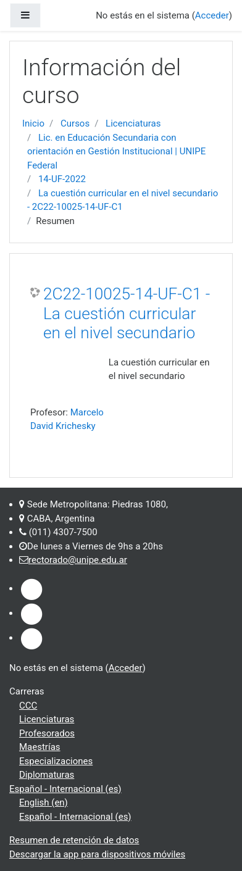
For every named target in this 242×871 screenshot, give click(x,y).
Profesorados (47, 733)
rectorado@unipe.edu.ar (77, 559)
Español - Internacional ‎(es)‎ (65, 788)
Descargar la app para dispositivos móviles (97, 854)
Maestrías (39, 746)
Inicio (33, 123)
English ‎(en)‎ (43, 802)
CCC (28, 705)
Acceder (126, 667)
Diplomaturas (46, 774)
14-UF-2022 (62, 179)
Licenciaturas (133, 123)
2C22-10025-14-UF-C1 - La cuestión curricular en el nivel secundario (126, 313)
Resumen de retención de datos (74, 840)
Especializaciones (56, 761)
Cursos (75, 123)
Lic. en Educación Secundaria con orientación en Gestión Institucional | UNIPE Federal (116, 151)
